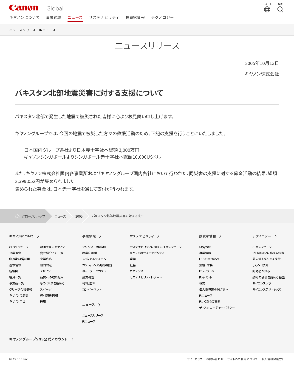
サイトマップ (194, 359)
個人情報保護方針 (273, 359)
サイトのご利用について (242, 359)
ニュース (75, 17)
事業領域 (53, 17)
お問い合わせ (214, 359)
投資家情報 (135, 17)
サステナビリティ (104, 17)
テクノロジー (162, 17)
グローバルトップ (33, 216)
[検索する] (280, 7)
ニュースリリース (22, 30)
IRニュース (47, 30)
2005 (79, 216)
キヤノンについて (24, 17)
